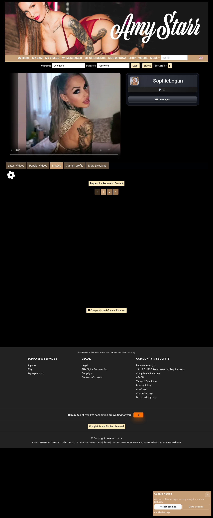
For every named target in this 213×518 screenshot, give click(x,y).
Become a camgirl (145, 365)
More (154, 58)
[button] (201, 58)
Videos (142, 58)
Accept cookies (168, 506)
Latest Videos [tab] (16, 165)
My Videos (52, 58)
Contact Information (92, 377)
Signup (147, 65)
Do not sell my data (146, 397)
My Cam (37, 58)
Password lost (160, 66)
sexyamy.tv (114, 438)
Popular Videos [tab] (38, 165)
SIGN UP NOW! (117, 58)
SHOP (132, 58)
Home (25, 58)
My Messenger (72, 58)
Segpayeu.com (35, 373)
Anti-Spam (141, 389)
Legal (85, 365)
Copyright (87, 373)
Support (31, 365)
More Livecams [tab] (97, 165)
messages (162, 99)
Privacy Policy (143, 385)
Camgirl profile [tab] (74, 165)
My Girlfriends (95, 58)
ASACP (140, 377)
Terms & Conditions (146, 381)
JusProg (131, 352)
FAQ (29, 369)
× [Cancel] (207, 494)
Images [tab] (56, 165)
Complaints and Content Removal (106, 426)
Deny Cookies (196, 506)
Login (135, 65)
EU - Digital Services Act (94, 369)
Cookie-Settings (144, 393)
